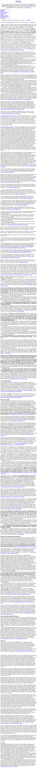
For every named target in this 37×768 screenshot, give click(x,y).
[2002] (9, 224)
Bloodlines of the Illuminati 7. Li (18, 420)
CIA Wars (3, 17)
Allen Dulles (28, 20)
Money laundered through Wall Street (5, 16)
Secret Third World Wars (9, 766)
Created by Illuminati (3, 11)
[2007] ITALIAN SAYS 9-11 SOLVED (8, 115)
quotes (16, 2)
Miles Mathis (32, 22)
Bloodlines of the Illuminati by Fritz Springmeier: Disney (19, 252)
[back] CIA (20, 2)
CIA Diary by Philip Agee (13, 187)
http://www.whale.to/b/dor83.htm (7, 172)
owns (15, 234)
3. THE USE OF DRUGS (31, 651)
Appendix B (19, 390)
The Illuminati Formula (28, 390)
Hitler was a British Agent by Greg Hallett (11, 113)
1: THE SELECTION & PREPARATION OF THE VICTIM (18, 391)
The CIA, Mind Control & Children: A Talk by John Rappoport (17, 257)
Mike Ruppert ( (23, 414)
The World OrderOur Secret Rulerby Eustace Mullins (18, 181)
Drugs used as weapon (3, 14)
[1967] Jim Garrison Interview (6, 126)
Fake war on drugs (4, 12)
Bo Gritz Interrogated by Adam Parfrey (14, 508)
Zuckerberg (9, 22)
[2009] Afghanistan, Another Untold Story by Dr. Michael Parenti (18, 99)
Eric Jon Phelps (21, 311)
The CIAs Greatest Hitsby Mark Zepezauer (19, 224)
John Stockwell (28, 7)
